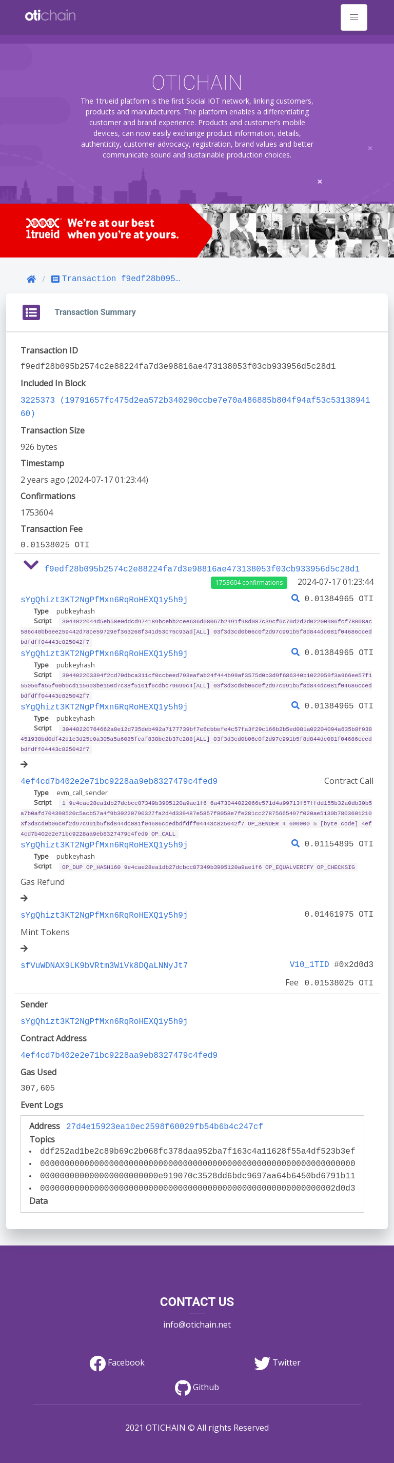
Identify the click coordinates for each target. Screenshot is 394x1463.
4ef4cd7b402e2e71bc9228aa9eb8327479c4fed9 (119, 771)
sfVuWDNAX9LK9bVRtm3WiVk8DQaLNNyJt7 (104, 951)
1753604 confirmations (249, 579)
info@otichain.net (197, 1304)
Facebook (117, 1343)
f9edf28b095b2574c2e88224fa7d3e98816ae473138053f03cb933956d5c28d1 (202, 566)
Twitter (277, 1343)
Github (197, 1367)
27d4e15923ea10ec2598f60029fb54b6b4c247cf (164, 1108)
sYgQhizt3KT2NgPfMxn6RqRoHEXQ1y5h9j (104, 596)
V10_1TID (312, 951)
